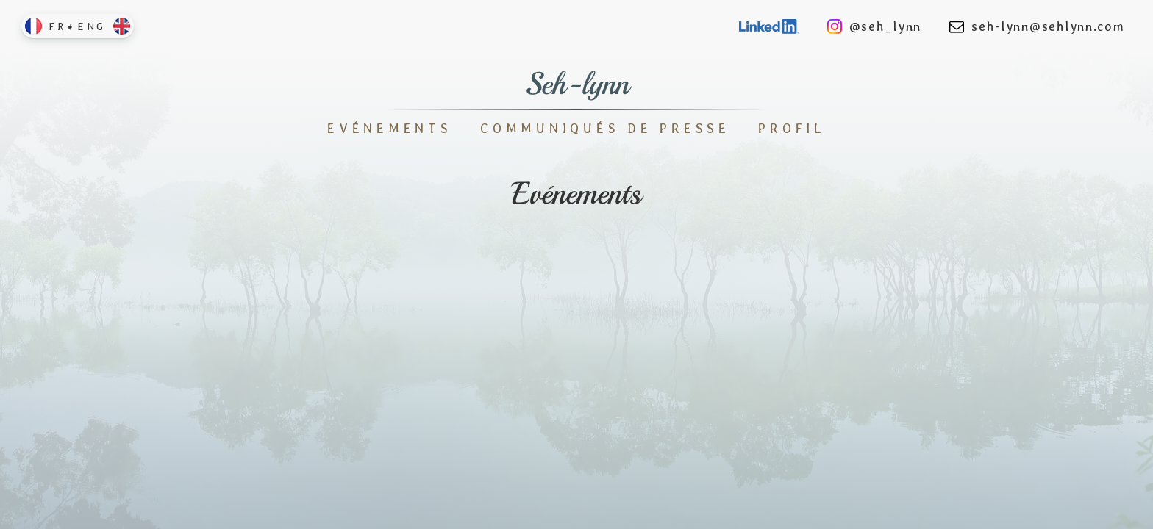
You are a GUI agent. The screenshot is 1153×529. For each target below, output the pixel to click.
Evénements (389, 128)
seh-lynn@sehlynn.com (1036, 26)
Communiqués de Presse (605, 128)
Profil (792, 128)
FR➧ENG (77, 26)
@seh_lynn (874, 26)
